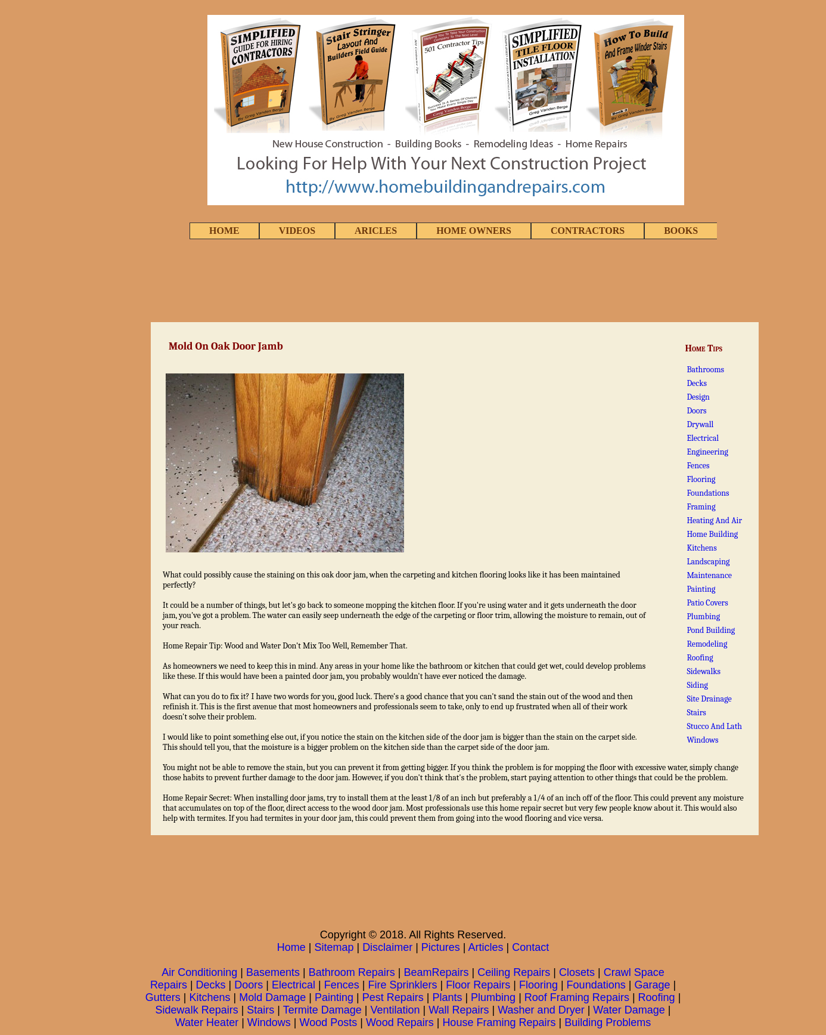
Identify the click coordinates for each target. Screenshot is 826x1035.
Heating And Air (714, 520)
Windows (702, 740)
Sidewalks (704, 671)
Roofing (700, 658)
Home (291, 947)
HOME (224, 230)
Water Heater (206, 1022)
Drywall (700, 424)
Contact (530, 947)
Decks (697, 383)
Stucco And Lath (714, 726)
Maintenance (709, 575)
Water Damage (628, 1010)
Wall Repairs (458, 1010)
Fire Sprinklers (402, 985)
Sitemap (333, 947)
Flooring (701, 479)
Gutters (163, 997)
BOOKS (681, 230)
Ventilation (395, 1010)
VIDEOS (297, 230)
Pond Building (711, 630)
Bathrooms (705, 369)
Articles (486, 947)
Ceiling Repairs (513, 972)
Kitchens (701, 548)
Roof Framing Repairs (576, 997)
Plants (447, 997)
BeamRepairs (436, 972)
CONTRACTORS (588, 230)
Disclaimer (387, 947)
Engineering (707, 452)
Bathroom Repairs (352, 972)
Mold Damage (272, 997)
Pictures (440, 947)
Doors (696, 411)
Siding (697, 685)
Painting (701, 589)
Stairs (696, 712)
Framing (701, 507)
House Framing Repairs (498, 1022)
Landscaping (708, 562)
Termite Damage (322, 1010)
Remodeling (707, 644)
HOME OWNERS (473, 230)
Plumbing (703, 616)
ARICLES (376, 230)
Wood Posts (329, 1022)
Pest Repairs (393, 997)
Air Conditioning (199, 972)
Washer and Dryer (541, 1010)
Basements (273, 972)
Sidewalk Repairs (197, 1010)
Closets (577, 972)
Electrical (703, 438)
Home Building (712, 534)
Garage (652, 985)
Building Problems (607, 1022)
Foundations (708, 493)
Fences (698, 466)
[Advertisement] (413, 281)
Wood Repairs (400, 1022)
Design (698, 397)
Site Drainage (709, 699)
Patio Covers (707, 603)
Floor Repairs (478, 985)
